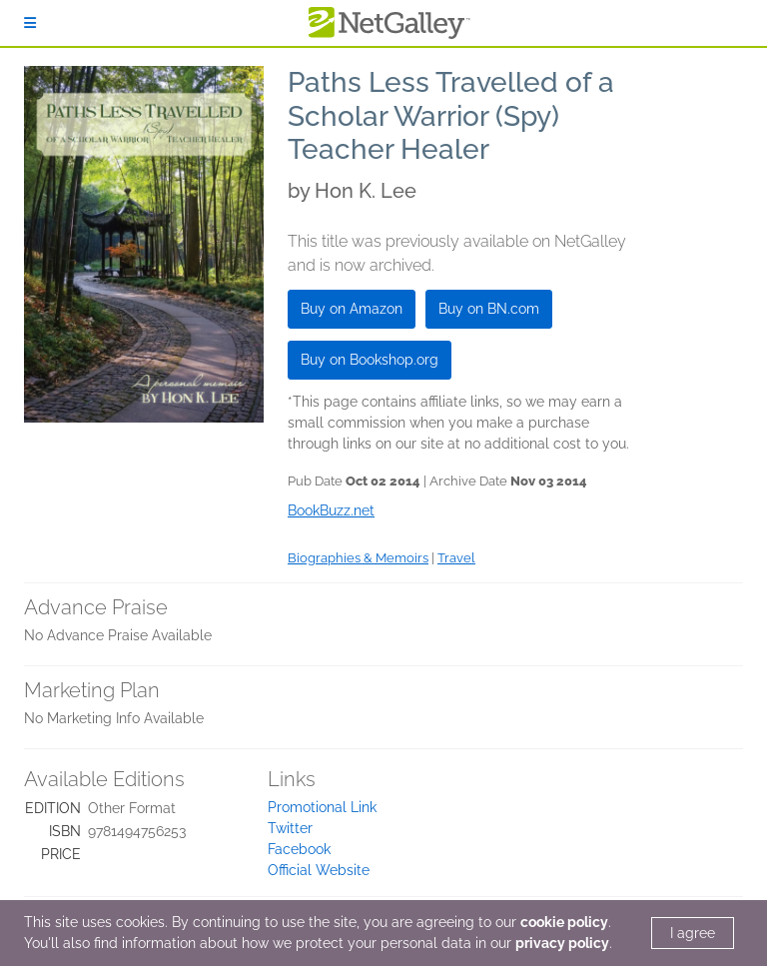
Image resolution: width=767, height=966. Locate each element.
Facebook (299, 849)
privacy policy (562, 943)
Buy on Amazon (351, 309)
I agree (692, 933)
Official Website (319, 870)
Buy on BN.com (488, 309)
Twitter (290, 828)
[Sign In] (30, 23)
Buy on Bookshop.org (369, 360)
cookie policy (564, 922)
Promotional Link (322, 807)
